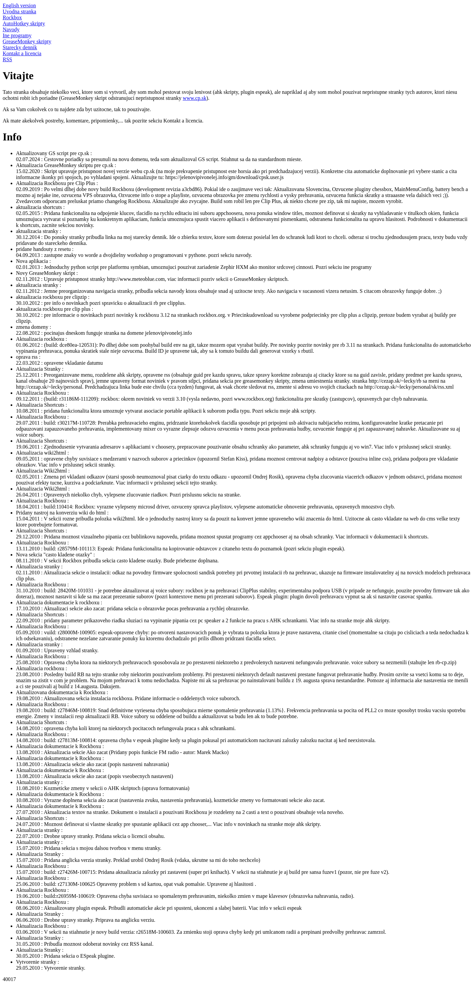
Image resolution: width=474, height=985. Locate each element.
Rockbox (12, 17)
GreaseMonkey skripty (27, 41)
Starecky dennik (20, 47)
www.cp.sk (194, 98)
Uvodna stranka (19, 11)
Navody (11, 29)
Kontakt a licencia (22, 53)
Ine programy (17, 35)
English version (19, 5)
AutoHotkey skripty (24, 23)
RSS (7, 59)
